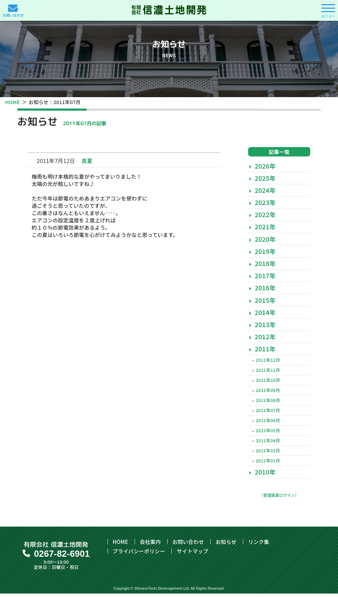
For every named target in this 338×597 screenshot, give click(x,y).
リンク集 (258, 545)
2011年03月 (268, 454)
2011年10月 (268, 383)
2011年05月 (268, 433)
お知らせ (226, 545)
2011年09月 (268, 393)
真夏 (87, 164)
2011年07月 (268, 413)
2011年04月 (268, 444)
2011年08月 (268, 403)
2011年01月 (268, 464)
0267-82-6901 (62, 557)
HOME (12, 101)
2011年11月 (268, 373)
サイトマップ (192, 554)
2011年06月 (268, 423)
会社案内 (150, 545)
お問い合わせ (188, 545)
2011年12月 (268, 363)
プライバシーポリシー (139, 554)
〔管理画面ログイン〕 (279, 498)
